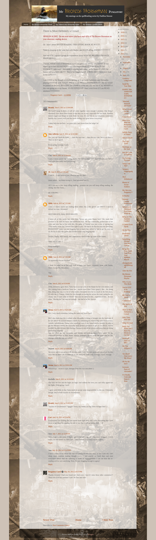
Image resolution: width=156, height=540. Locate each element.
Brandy (51, 108)
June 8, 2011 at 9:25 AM (62, 310)
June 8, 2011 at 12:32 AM (68, 134)
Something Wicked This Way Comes (126, 242)
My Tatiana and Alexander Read (67, 24)
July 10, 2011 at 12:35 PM (61, 450)
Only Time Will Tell (126, 318)
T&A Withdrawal (127, 178)
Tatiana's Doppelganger (127, 171)
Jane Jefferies (53, 134)
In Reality (125, 196)
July (124, 72)
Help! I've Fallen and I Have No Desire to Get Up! (127, 331)
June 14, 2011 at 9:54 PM (61, 417)
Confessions (126, 301)
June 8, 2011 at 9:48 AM (63, 349)
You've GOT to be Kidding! (126, 290)
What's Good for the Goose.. (126, 111)
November (126, 57)
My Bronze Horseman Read (42, 24)
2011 (123, 54)
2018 (123, 32)
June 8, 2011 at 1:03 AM (59, 172)
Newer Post (48, 520)
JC (49, 172)
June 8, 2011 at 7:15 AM (61, 203)
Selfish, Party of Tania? (127, 133)
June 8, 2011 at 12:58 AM (62, 155)
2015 (123, 39)
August (125, 68)
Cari (50, 417)
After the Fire (127, 271)
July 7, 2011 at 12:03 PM (61, 434)
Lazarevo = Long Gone (127, 79)
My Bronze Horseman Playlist (126, 276)
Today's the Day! (126, 165)
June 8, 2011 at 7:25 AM (61, 257)
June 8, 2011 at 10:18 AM (64, 379)
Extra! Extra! (127, 117)
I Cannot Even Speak (127, 226)
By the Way (126, 230)
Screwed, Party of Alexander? (127, 369)
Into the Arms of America (127, 154)
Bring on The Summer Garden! (127, 219)
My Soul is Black (126, 296)
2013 (123, 47)
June (124, 75)
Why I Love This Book (126, 283)
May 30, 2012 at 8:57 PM (73, 472)
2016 (123, 36)
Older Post (108, 520)
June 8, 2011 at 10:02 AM (63, 365)
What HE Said (127, 323)
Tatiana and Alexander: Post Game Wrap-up (127, 210)
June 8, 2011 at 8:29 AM (61, 284)
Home (26, 24)
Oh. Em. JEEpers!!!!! (127, 348)
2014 (123, 43)
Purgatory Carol (54, 472)
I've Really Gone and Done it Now (126, 378)
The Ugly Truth (125, 142)
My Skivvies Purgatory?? (127, 191)
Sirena (50, 310)
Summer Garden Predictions (127, 201)
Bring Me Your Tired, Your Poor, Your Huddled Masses (127, 254)
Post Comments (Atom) (61, 525)
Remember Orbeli (126, 235)
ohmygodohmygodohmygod (127, 265)
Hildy (50, 203)
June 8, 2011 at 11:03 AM (64, 403)
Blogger (91, 534)
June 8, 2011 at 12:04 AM (64, 108)
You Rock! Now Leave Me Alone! (127, 356)
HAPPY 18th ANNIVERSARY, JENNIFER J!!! (127, 94)
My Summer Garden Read (92, 24)
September (126, 63)
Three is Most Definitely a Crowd (127, 312)
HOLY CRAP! (127, 138)
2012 (123, 50)
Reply (50, 127)
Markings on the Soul (126, 148)
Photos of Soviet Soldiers (126, 185)
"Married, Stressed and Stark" (126, 103)
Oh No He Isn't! (126, 363)
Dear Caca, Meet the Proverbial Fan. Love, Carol (127, 124)
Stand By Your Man (126, 85)
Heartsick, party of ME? (126, 340)
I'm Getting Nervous (126, 159)
